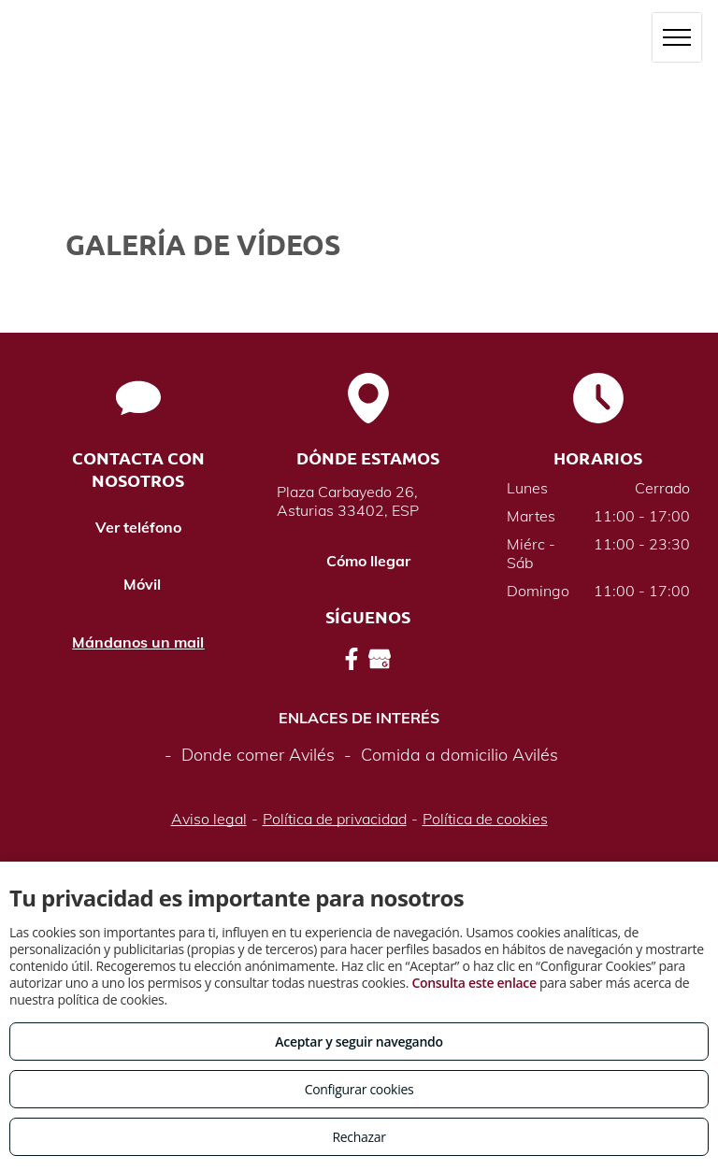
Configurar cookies (359, 1089)
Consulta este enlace (473, 983)
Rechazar (358, 1137)
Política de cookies (485, 818)
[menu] (677, 37)
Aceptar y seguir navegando (358, 1041)
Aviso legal (209, 818)
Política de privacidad (335, 818)
